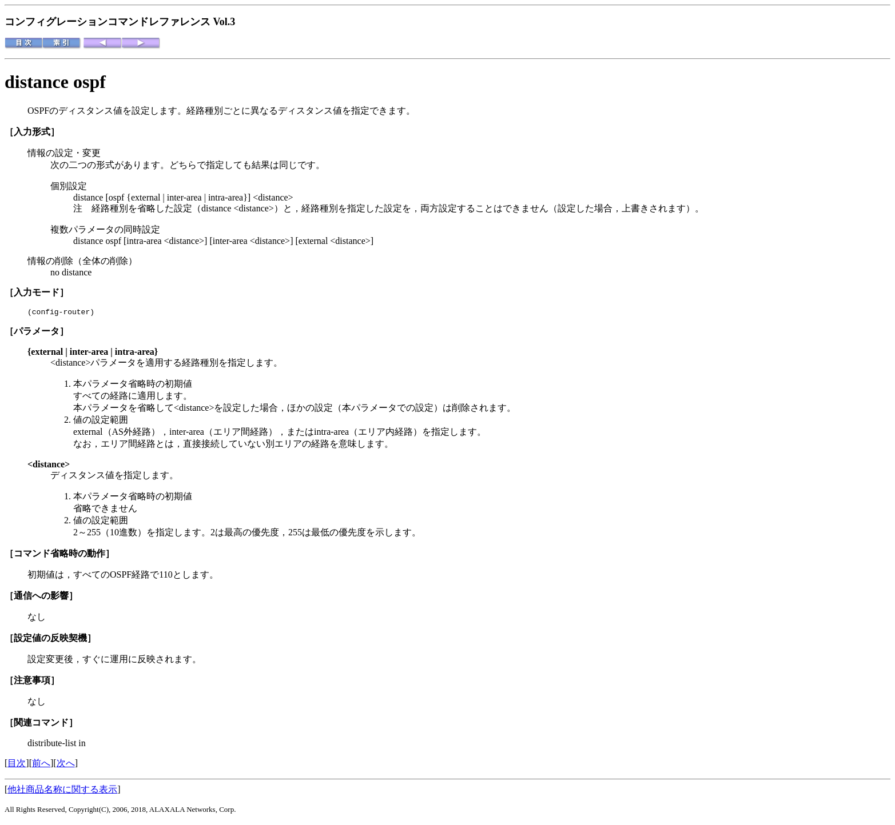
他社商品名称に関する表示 (62, 791)
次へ (66, 765)
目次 (16, 765)
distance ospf (55, 81)
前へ (41, 765)
